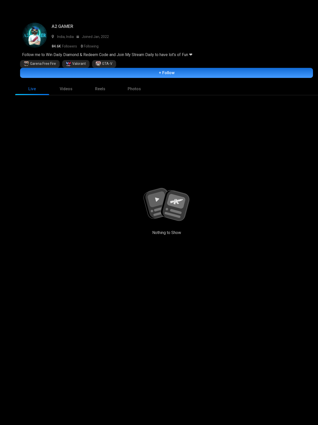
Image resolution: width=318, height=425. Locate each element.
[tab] (32, 90)
